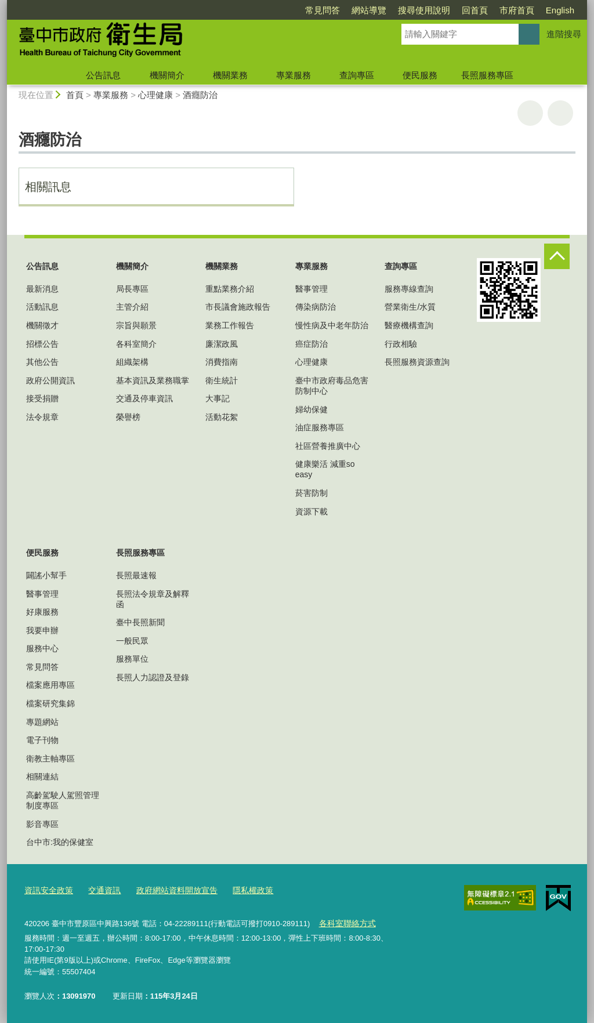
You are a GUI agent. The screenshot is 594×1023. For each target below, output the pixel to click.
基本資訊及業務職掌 (152, 380)
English (560, 10)
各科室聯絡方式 (344, 923)
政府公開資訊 (50, 380)
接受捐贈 (42, 398)
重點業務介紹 (229, 288)
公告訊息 (103, 75)
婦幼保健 (311, 409)
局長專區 (132, 288)
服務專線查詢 (409, 288)
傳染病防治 (315, 306)
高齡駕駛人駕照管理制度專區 (62, 800)
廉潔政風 (221, 344)
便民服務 (420, 75)
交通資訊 (100, 890)
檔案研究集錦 (50, 703)
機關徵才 (42, 325)
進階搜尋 (563, 34)
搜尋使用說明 (424, 10)
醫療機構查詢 (409, 325)
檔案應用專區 (50, 685)
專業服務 (293, 75)
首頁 (75, 95)
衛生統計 (221, 380)
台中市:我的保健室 (59, 842)
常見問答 (322, 10)
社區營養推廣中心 (327, 446)
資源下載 (311, 511)
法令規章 (42, 417)
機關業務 (230, 75)
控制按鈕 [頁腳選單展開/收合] (557, 256)
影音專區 (42, 824)
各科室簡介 (136, 344)
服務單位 (132, 658)
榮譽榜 (128, 417)
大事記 (217, 398)
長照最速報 (136, 575)
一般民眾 (132, 640)
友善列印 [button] (530, 113)
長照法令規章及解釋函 (152, 599)
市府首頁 (516, 10)
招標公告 (42, 344)
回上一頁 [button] (560, 113)
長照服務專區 (487, 75)
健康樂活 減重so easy (325, 469)
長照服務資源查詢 (417, 362)
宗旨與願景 (136, 325)
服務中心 (42, 648)
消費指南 (221, 362)
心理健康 (155, 95)
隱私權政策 (240, 890)
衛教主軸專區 (50, 758)
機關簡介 (167, 75)
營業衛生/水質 (410, 306)
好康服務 (42, 611)
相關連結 (42, 776)
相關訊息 (48, 186)
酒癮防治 (200, 95)
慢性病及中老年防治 (331, 325)
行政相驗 (401, 344)
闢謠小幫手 (46, 575)
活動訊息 (42, 306)
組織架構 (132, 362)
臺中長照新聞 (140, 622)
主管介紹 (132, 306)
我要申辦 (42, 630)
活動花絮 (221, 417)
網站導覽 (369, 10)
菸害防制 (311, 493)
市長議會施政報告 (237, 306)
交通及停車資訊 (144, 398)
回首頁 (475, 10)
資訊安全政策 (47, 890)
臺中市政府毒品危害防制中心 (331, 386)
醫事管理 (311, 288)
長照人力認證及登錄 (152, 677)
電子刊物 (42, 740)
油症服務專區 (319, 427)
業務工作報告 (229, 325)
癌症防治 (311, 344)
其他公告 (42, 362)
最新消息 (42, 288)
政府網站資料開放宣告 (168, 890)
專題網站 (42, 722)
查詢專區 (356, 75)
